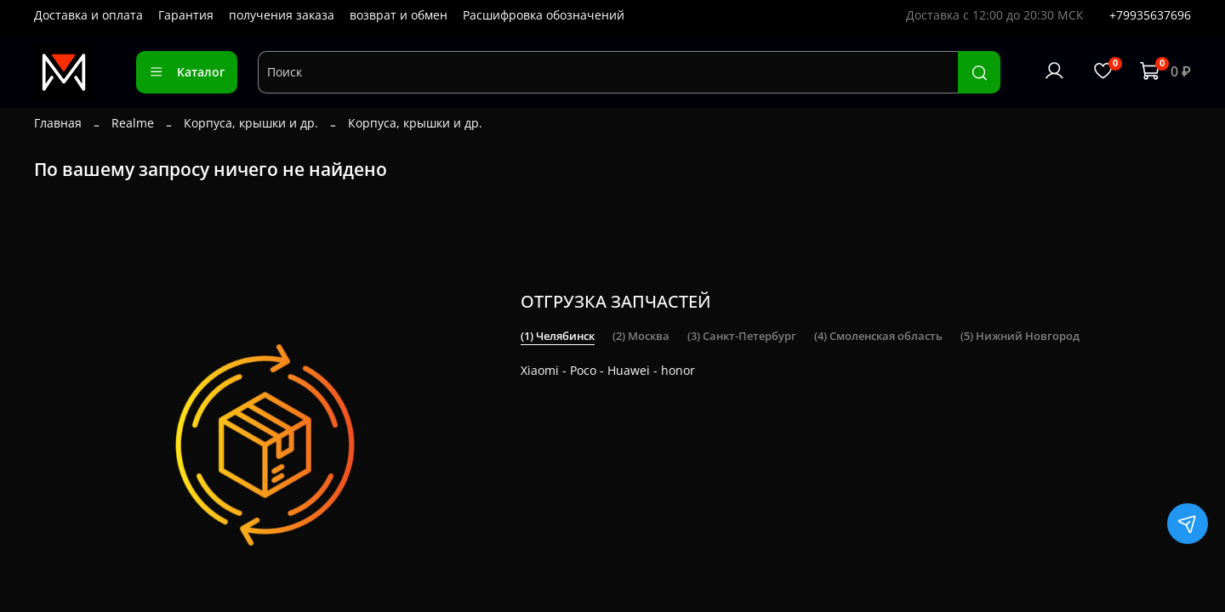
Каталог (187, 72)
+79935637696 (1150, 15)
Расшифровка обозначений (543, 15)
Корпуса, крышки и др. (251, 123)
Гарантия (186, 15)
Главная (58, 123)
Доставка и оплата (88, 15)
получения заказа (281, 15)
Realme (132, 123)
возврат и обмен (398, 15)
